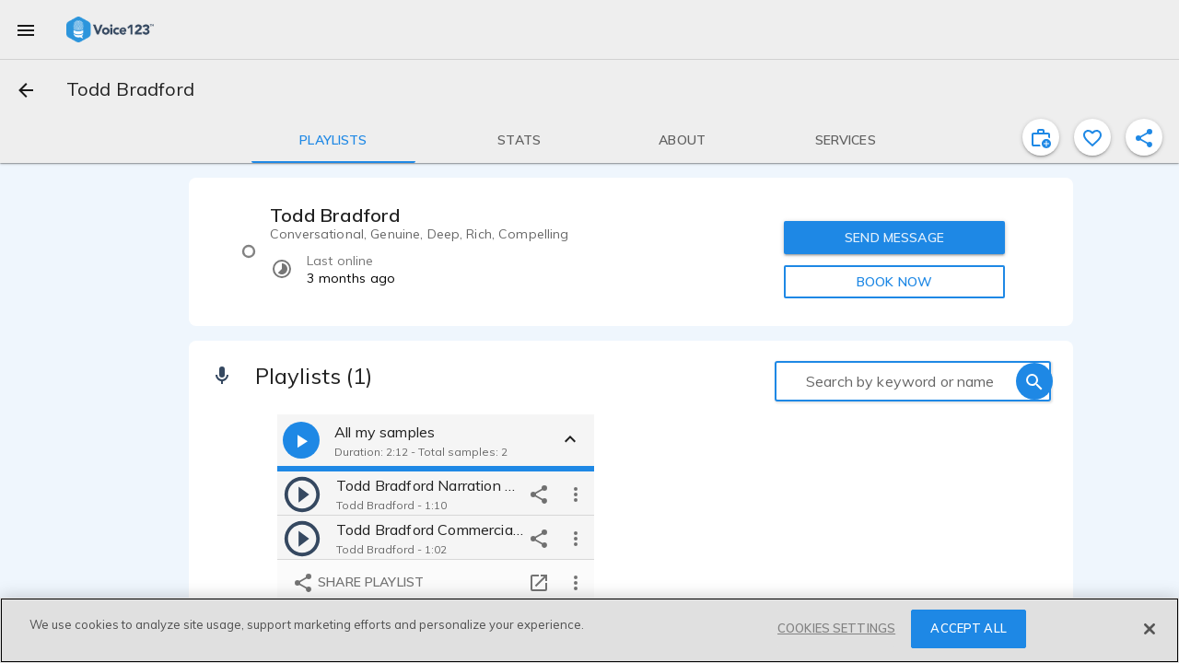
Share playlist (358, 583)
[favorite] (1092, 137)
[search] (1034, 381)
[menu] (25, 29)
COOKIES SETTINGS (836, 628)
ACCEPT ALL (968, 628)
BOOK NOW (894, 281)
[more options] (575, 493)
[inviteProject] (1040, 137)
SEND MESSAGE (894, 237)
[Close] (1149, 629)
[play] (302, 493)
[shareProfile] (1144, 137)
